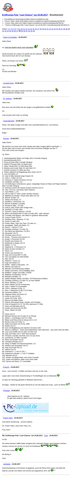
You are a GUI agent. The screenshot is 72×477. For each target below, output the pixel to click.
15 (33, 29)
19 (43, 29)
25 (57, 29)
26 (59, 29)
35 (12, 31)
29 (66, 29)
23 (52, 29)
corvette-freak (8, 83)
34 (10, 31)
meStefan (6, 464)
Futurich (6, 367)
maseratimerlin (8, 121)
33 (8, 31)
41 (27, 31)
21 (47, 29)
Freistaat (6, 391)
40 (24, 31)
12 (26, 29)
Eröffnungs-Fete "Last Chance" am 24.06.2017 (25, 15)
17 (38, 29)
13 (29, 29)
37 (17, 31)
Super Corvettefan (10, 37)
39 (22, 31)
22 (50, 29)
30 (69, 29)
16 (36, 29)
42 (29, 31)
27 (62, 29)
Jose (46, 436)
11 (24, 29)
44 (34, 31)
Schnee (6, 138)
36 (15, 31)
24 (55, 29)
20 (45, 29)
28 (64, 29)
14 (31, 29)
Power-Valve (8, 418)
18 (40, 29)
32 (5, 31)
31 (3, 31)
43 (31, 31)
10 (21, 29)
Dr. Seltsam (7, 99)
